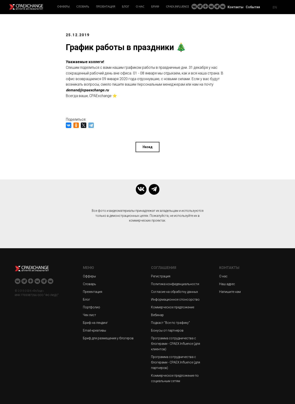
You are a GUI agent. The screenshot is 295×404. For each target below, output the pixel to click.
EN (275, 7)
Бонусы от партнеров (167, 330)
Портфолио (91, 307)
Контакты (235, 7)
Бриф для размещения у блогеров (108, 338)
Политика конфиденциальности (175, 284)
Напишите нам (230, 291)
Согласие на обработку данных (174, 291)
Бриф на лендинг (95, 322)
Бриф (155, 6)
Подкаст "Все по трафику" (170, 322)
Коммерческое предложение (172, 307)
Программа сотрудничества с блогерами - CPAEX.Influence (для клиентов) (175, 343)
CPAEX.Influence (177, 6)
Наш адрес (227, 284)
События (253, 7)
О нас (140, 6)
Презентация (105, 6)
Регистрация (160, 276)
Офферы (63, 6)
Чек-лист (89, 315)
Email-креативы (94, 330)
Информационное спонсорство (175, 299)
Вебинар (157, 315)
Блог (125, 6)
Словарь (82, 6)
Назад (148, 146)
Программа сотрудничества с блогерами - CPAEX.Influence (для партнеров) (175, 362)
